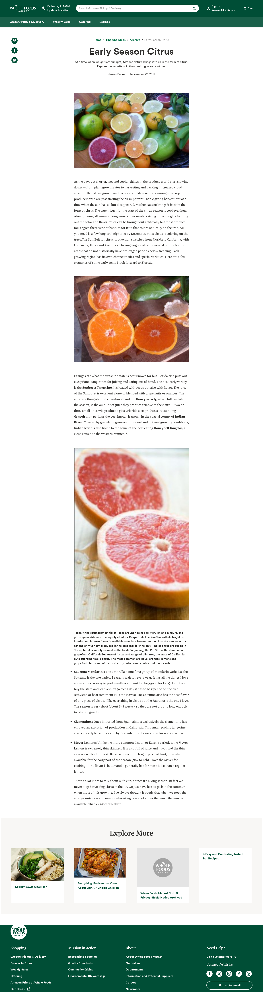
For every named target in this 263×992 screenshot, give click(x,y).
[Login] (221, 8)
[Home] (97, 40)
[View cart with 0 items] (248, 8)
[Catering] (85, 22)
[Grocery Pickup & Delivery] (27, 22)
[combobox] (131, 8)
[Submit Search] (194, 8)
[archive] (135, 40)
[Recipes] (104, 22)
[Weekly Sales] (61, 22)
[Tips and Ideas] (116, 40)
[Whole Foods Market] (23, 8)
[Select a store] (56, 8)
